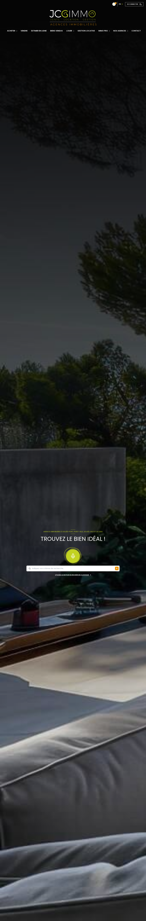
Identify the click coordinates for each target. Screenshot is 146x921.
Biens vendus (56, 31)
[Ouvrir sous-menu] (17, 30)
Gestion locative (86, 31)
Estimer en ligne (39, 31)
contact (136, 31)
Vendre (24, 31)
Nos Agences (119, 31)
